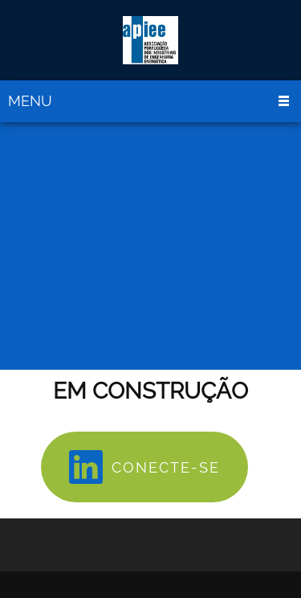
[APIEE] (150, 40)
